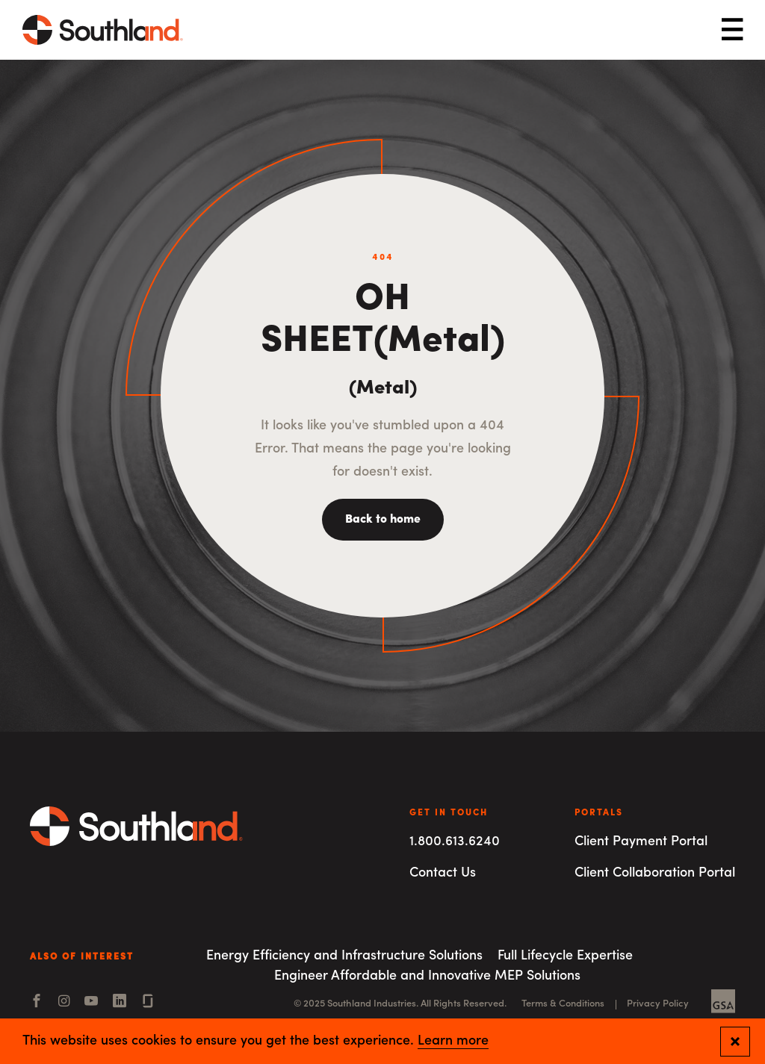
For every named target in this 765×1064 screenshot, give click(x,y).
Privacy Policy (658, 1004)
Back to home (383, 520)
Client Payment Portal (640, 842)
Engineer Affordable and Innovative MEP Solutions (427, 976)
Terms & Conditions (562, 1004)
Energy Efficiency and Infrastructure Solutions (344, 956)
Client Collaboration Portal (654, 873)
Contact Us (442, 873)
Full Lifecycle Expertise (565, 956)
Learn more (453, 1041)
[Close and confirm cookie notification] (735, 1042)
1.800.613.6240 (454, 842)
